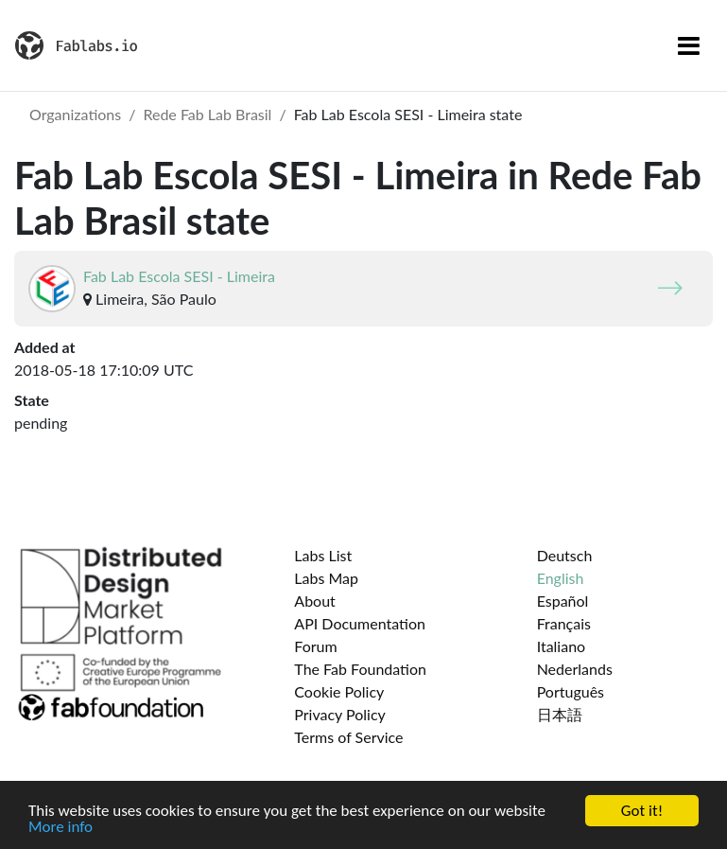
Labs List (323, 555)
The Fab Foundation (360, 669)
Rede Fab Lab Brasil (207, 114)
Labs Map (326, 578)
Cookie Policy (339, 691)
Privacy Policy (340, 714)
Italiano (561, 646)
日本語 (559, 714)
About (315, 601)
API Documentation (359, 623)
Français (564, 623)
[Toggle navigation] (689, 45)
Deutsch (565, 555)
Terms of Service (348, 737)
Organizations (75, 114)
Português (570, 691)
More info (60, 827)
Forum (315, 646)
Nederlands (575, 669)
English (560, 578)
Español (563, 601)
